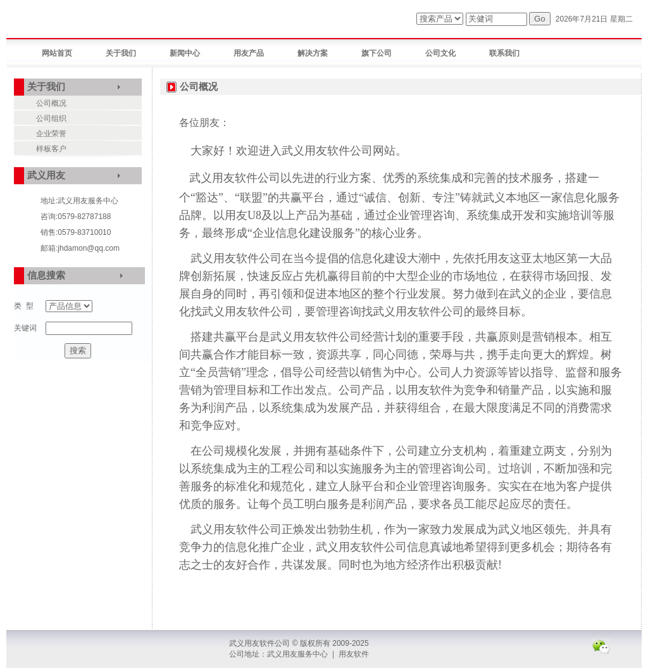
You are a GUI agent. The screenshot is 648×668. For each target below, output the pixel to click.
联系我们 (504, 53)
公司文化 (440, 53)
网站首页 (57, 53)
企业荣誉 (51, 133)
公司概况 (51, 103)
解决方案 (312, 53)
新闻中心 (185, 53)
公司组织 (51, 118)
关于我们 (121, 53)
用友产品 (249, 53)
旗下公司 (376, 53)
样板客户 (51, 148)
